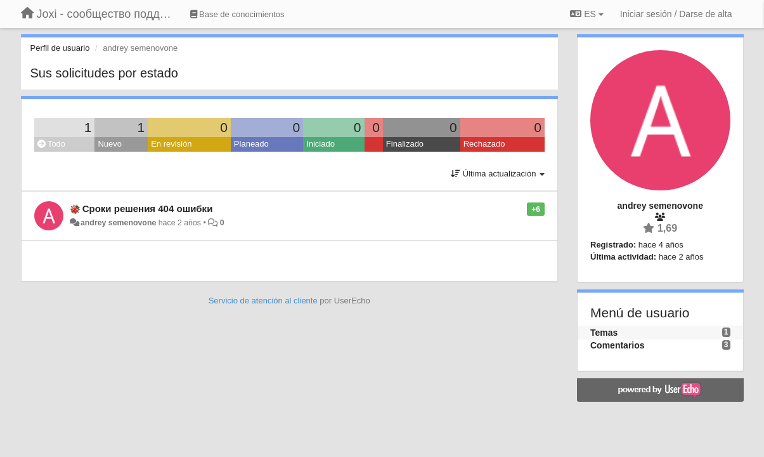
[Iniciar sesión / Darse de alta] (676, 14)
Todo (51, 144)
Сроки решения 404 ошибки (147, 208)
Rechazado (484, 144)
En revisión (171, 144)
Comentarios (617, 345)
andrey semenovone (118, 222)
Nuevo (110, 144)
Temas (604, 333)
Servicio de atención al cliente (264, 300)
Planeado (251, 144)
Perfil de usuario (60, 48)
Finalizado (405, 144)
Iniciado (320, 144)
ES (586, 14)
